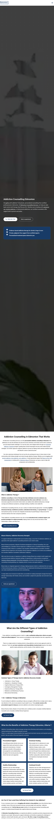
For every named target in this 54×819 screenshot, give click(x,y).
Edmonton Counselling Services (29, 205)
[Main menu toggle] (52, 2)
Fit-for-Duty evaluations (22, 560)
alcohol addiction (11, 209)
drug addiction (14, 458)
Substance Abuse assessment (8, 560)
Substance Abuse (24, 460)
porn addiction (22, 458)
